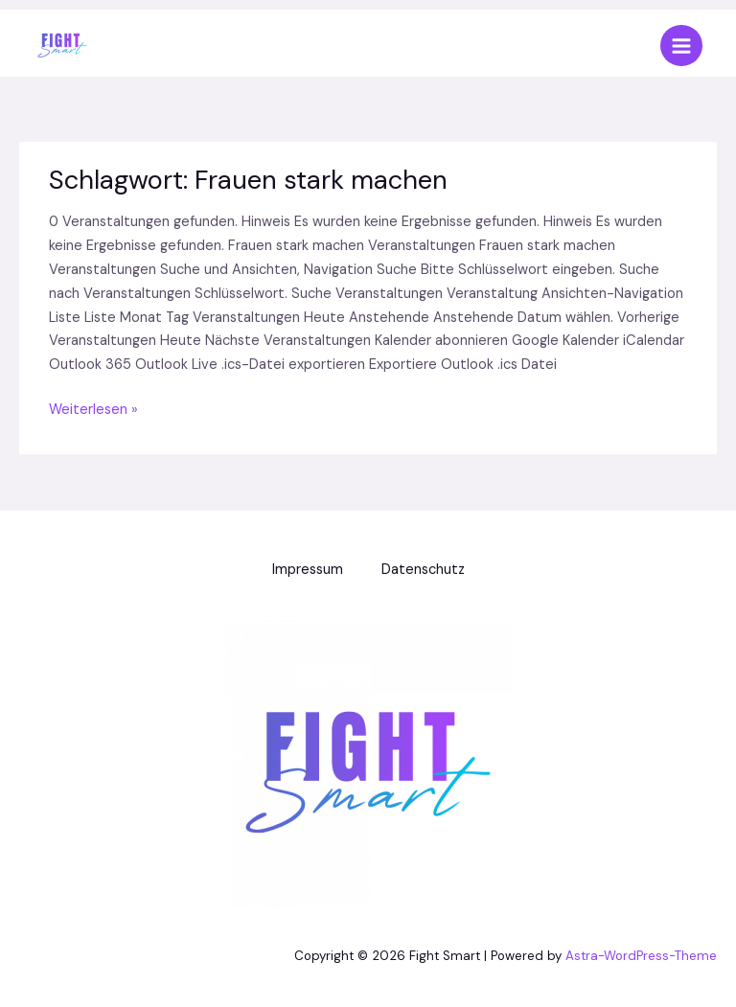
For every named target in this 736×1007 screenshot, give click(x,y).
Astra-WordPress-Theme (641, 956)
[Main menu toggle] (681, 46)
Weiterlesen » (93, 409)
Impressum (307, 570)
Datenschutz (423, 570)
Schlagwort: (248, 179)
